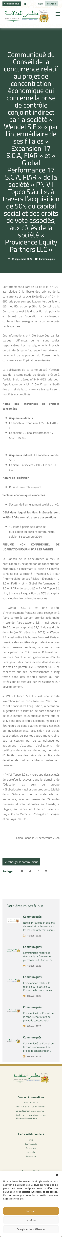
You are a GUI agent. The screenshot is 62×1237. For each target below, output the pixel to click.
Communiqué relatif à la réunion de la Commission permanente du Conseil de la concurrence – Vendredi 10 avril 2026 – (39, 966)
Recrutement (31, 1148)
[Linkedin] (46, 871)
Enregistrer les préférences (31, 1229)
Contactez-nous (11, 4)
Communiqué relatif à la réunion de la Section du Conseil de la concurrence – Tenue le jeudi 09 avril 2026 (39, 994)
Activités (31, 1152)
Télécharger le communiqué (21, 862)
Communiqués (47, 259)
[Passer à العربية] (40, 3)
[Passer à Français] (51, 3)
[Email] (22, 871)
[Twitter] (30, 871)
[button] (57, 1174)
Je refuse (31, 1220)
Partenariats (31, 1156)
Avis (31, 1140)
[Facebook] (38, 871)
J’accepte (31, 1211)
